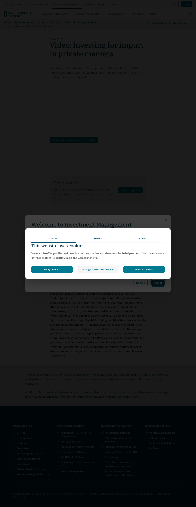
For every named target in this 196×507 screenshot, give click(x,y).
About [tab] (142, 238)
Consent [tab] (53, 238)
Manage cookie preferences (52, 269)
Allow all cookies (144, 269)
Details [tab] (98, 238)
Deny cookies (98, 269)
